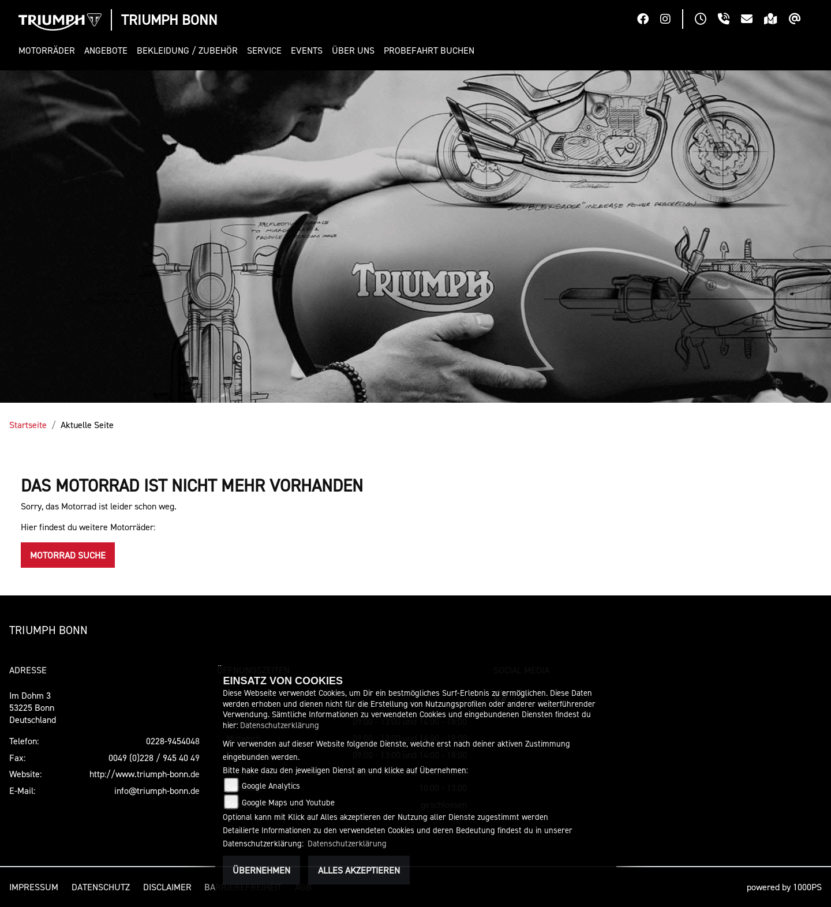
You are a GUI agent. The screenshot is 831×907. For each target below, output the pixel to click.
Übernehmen (261, 870)
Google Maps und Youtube (288, 802)
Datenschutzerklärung (279, 725)
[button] (49, 50)
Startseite (28, 424)
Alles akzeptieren (359, 870)
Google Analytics (271, 785)
